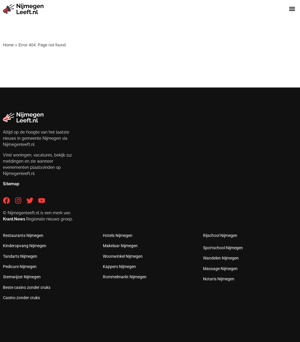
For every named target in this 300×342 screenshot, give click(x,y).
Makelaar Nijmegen (120, 245)
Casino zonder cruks (21, 297)
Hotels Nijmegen (117, 235)
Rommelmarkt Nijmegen (124, 276)
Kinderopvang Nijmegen (24, 245)
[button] (292, 9)
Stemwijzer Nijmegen (22, 276)
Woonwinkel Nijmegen (123, 256)
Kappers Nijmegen (119, 266)
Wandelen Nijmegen (221, 258)
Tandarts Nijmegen (20, 256)
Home (8, 45)
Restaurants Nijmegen (23, 235)
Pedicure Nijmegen (20, 266)
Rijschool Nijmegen (220, 235)
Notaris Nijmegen (218, 279)
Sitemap (11, 183)
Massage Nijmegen (220, 268)
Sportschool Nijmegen (223, 247)
